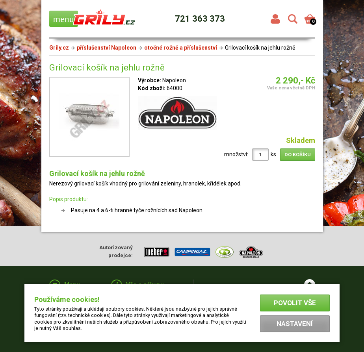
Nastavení (295, 324)
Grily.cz (59, 47)
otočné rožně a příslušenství (180, 47)
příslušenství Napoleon (106, 47)
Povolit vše (295, 303)
